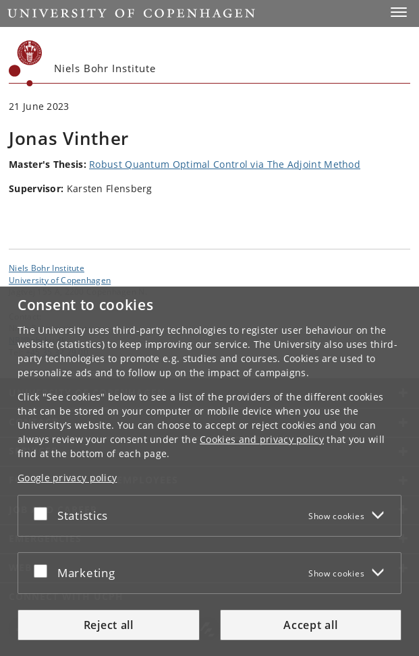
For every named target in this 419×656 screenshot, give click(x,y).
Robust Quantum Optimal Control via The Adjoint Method (224, 164)
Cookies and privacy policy (262, 439)
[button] (398, 12)
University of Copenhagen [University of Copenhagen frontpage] (60, 279)
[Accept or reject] (44, 513)
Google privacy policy (67, 477)
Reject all (109, 625)
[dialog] (209, 471)
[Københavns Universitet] (26, 63)
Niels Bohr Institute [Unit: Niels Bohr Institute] (46, 267)
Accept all (310, 625)
